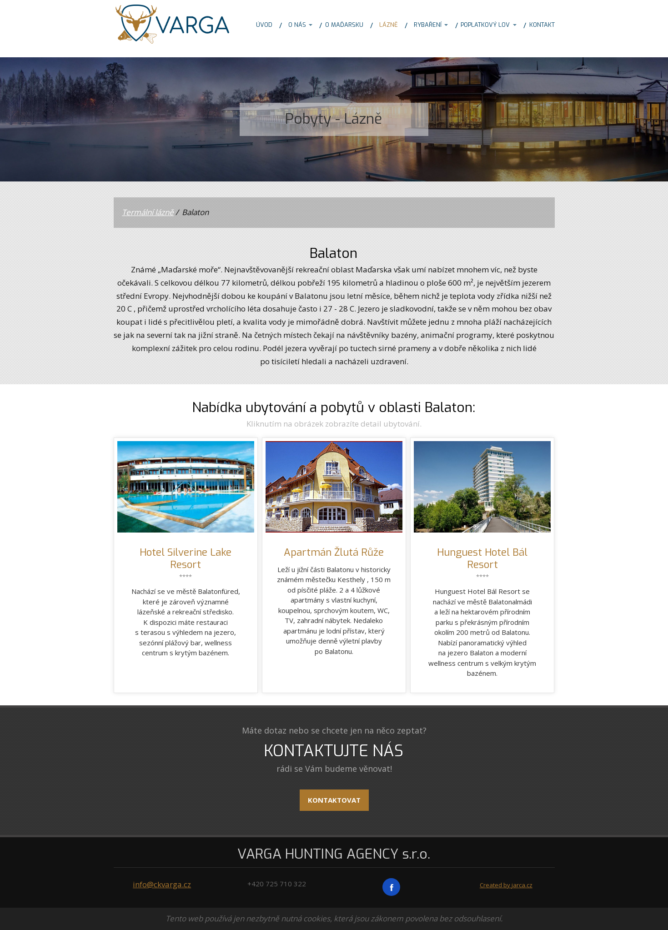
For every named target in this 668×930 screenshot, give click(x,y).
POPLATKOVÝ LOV (485, 25)
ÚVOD (264, 25)
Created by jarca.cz (506, 885)
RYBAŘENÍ (428, 25)
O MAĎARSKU (344, 25)
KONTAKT (542, 25)
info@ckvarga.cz (162, 884)
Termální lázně (148, 212)
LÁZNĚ (388, 25)
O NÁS (297, 25)
